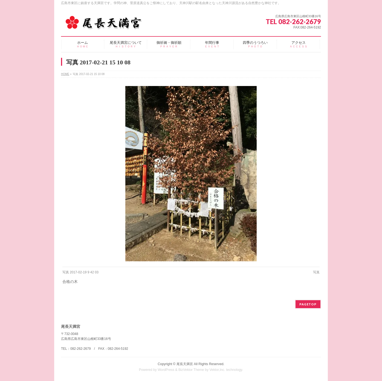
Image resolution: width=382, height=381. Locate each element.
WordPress (166, 370)
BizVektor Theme (191, 370)
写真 (316, 272)
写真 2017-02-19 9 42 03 (80, 272)
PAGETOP (308, 304)
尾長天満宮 (184, 364)
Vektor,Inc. (217, 370)
